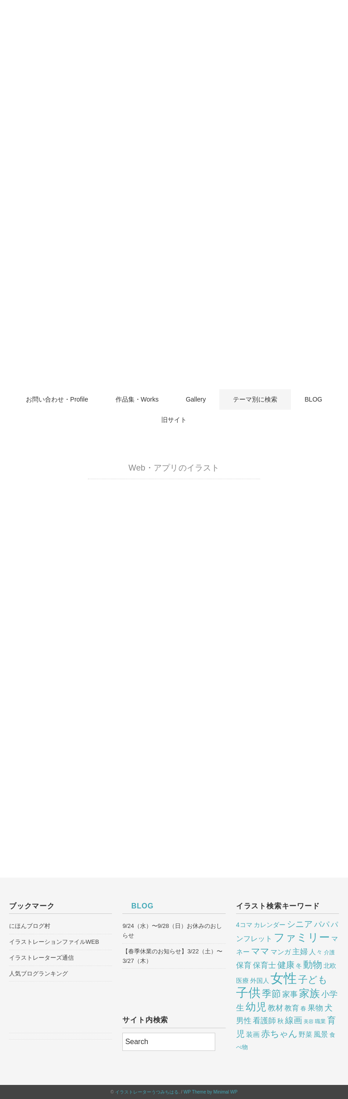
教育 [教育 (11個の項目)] (292, 1008)
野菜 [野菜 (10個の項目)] (305, 1034)
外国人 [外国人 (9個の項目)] (259, 980)
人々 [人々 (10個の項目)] (316, 952)
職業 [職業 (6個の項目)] (320, 1021)
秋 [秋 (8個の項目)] (280, 1021)
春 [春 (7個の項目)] (303, 1009)
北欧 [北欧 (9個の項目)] (330, 965)
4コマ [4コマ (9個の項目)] (244, 924)
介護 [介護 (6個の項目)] (329, 952)
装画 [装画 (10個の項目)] (253, 1034)
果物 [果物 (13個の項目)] (315, 1008)
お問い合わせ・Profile (57, 399)
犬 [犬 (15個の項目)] (328, 1007)
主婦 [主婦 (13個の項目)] (300, 951)
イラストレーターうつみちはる (147, 1091)
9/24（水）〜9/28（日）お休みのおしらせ (172, 930)
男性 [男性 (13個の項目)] (243, 1020)
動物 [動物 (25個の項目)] (312, 964)
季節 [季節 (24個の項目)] (271, 993)
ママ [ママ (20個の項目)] (260, 951)
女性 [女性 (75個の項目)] (284, 978)
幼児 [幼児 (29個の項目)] (256, 1007)
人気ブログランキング (38, 973)
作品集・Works (137, 399)
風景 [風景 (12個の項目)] (321, 1034)
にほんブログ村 (29, 925)
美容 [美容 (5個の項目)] (309, 1021)
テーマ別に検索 (255, 399)
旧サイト (174, 419)
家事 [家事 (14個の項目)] (290, 994)
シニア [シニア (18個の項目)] (300, 924)
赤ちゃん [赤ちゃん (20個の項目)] (279, 1034)
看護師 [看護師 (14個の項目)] (264, 1020)
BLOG (313, 399)
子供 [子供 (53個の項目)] (248, 993)
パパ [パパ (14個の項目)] (321, 924)
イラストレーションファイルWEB (54, 941)
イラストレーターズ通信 (41, 957)
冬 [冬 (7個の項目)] (299, 966)
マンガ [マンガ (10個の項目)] (281, 952)
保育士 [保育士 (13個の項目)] (264, 965)
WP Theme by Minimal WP (210, 1091)
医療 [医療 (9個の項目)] (242, 980)
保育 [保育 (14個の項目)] (243, 965)
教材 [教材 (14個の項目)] (275, 1007)
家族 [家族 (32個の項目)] (309, 993)
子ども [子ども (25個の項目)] (313, 979)
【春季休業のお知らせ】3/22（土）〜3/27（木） (172, 956)
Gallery (196, 399)
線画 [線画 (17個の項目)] (293, 1020)
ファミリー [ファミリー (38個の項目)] (302, 937)
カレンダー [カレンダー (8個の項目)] (269, 925)
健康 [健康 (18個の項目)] (286, 965)
